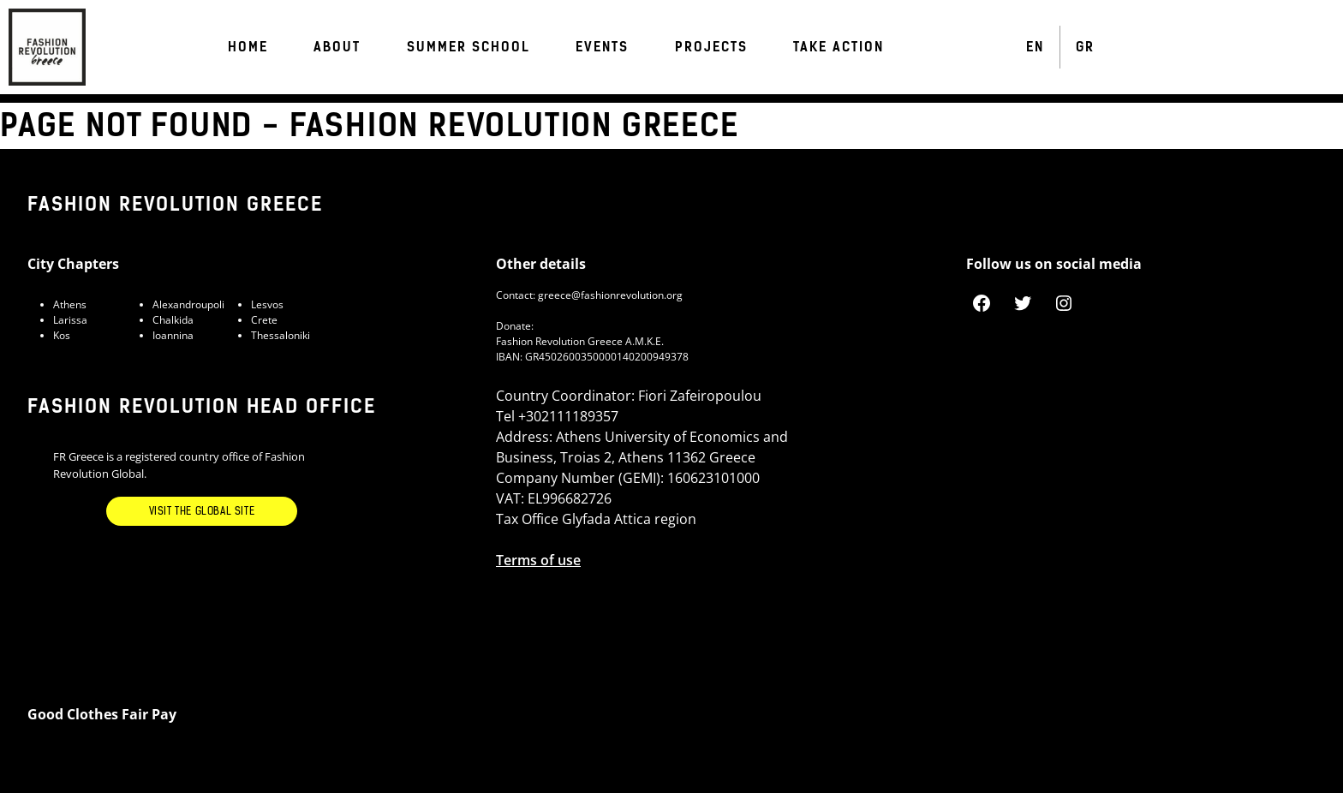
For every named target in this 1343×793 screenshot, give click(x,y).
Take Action (838, 47)
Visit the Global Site (202, 511)
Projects (711, 47)
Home (248, 47)
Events (602, 47)
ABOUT (337, 47)
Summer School (468, 47)
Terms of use (538, 560)
